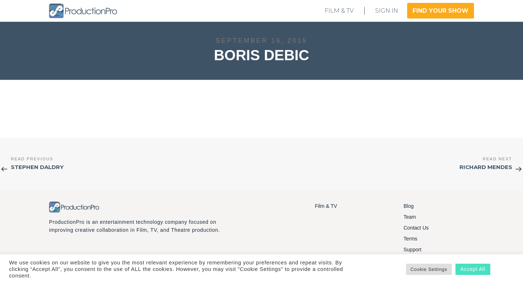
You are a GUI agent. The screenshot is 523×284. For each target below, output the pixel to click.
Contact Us (416, 228)
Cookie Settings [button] (428, 269)
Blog (409, 206)
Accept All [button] (473, 269)
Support (412, 249)
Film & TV (326, 206)
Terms (410, 239)
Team (410, 217)
